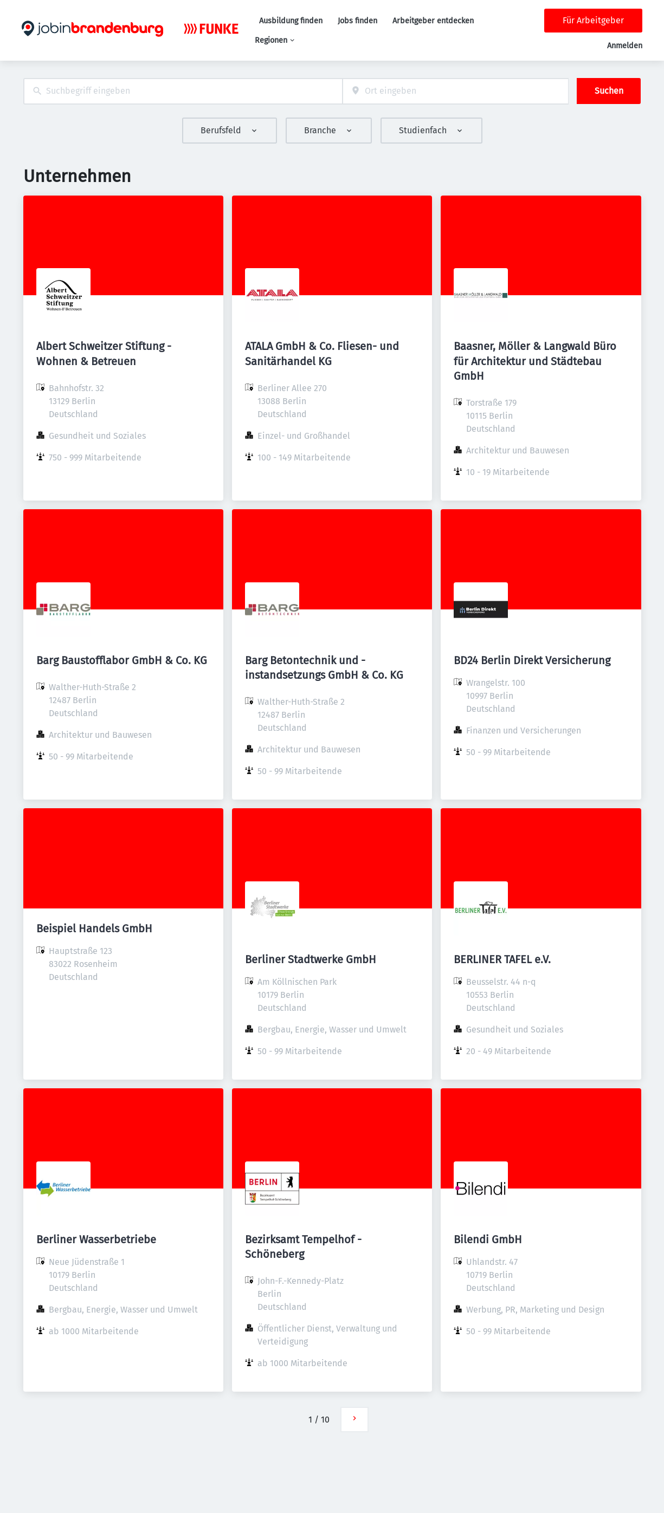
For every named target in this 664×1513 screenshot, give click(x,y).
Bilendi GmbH (488, 1239)
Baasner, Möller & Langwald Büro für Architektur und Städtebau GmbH (535, 361)
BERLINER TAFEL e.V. (502, 959)
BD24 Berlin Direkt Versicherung (532, 660)
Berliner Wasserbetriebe (96, 1239)
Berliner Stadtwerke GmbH (310, 959)
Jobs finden (357, 20)
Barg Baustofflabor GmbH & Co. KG (121, 660)
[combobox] (183, 91)
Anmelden (624, 45)
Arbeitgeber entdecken (433, 20)
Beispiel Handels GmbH (94, 928)
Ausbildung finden (291, 20)
